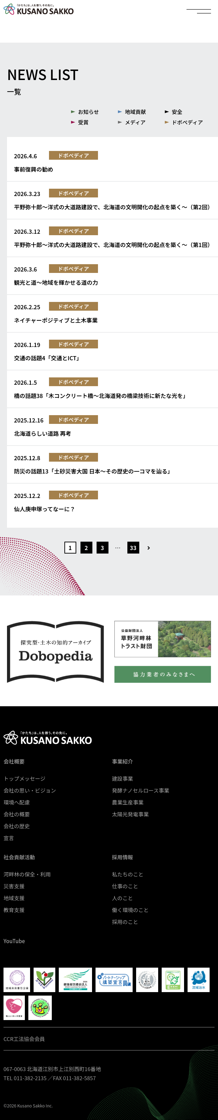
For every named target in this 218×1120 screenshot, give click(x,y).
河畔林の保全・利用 (27, 874)
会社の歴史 (16, 826)
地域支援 (13, 898)
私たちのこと (127, 874)
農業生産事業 (127, 802)
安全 (177, 111)
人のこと (122, 898)
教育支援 (13, 909)
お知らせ (88, 111)
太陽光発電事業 (130, 814)
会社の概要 (16, 814)
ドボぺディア (187, 122)
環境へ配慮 (16, 802)
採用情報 (122, 857)
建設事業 (122, 778)
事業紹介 (122, 761)
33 (133, 547)
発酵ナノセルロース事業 (140, 790)
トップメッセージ (24, 778)
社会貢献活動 (19, 857)
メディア (135, 122)
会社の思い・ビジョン (29, 790)
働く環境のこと (130, 909)
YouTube (14, 941)
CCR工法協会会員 (24, 1038)
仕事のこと (125, 886)
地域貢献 (135, 111)
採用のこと (125, 921)
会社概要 (13, 761)
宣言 (8, 837)
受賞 (83, 122)
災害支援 (13, 886)
